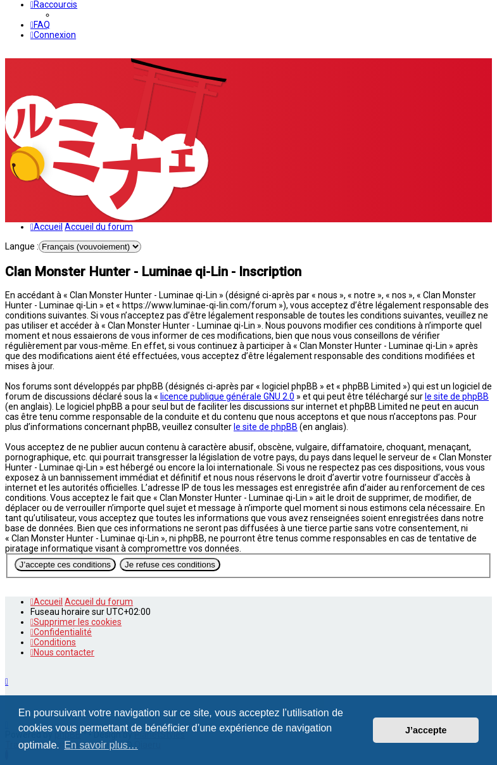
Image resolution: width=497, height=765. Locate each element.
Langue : (22, 246)
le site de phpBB (457, 396)
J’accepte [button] (426, 730)
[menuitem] (40, 25)
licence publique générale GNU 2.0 (227, 396)
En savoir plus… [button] (101, 745)
